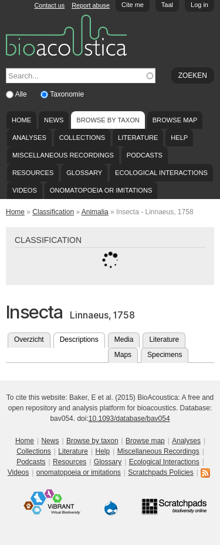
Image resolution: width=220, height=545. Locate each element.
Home (21, 120)
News (53, 120)
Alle (22, 94)
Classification (53, 212)
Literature (138, 137)
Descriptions (82, 338)
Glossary (84, 172)
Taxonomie (67, 94)
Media (124, 339)
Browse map (175, 120)
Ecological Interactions (161, 172)
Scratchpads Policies (160, 472)
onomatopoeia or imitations (101, 190)
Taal (167, 4)
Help (179, 137)
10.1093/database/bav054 (129, 418)
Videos (24, 190)
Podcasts (145, 155)
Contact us (50, 5)
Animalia (95, 212)
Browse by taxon (108, 120)
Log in (199, 4)
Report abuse (91, 5)
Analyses (29, 137)
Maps (122, 355)
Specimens (164, 355)
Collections (82, 137)
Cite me (132, 4)
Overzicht (29, 339)
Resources (32, 172)
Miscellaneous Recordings (63, 155)
